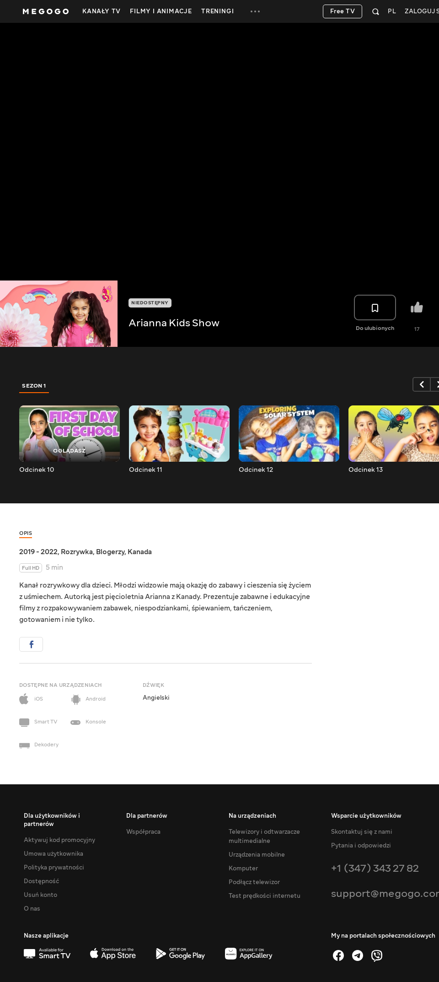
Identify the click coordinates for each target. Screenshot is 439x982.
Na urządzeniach (252, 816)
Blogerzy (110, 551)
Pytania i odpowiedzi (361, 846)
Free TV (342, 11)
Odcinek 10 (36, 470)
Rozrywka (77, 551)
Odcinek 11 (145, 470)
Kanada (140, 551)
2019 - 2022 (38, 551)
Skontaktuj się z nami (361, 832)
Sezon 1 (34, 385)
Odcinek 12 (256, 470)
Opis (25, 533)
